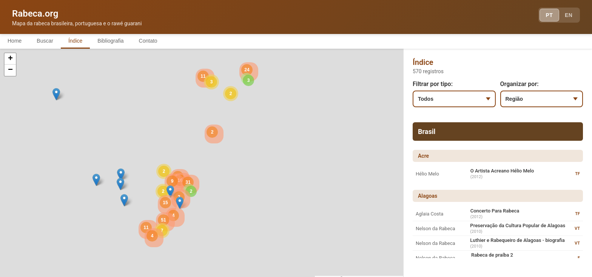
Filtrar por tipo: (433, 84)
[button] (121, 174)
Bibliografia (110, 41)
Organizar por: (519, 84)
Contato (148, 41)
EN (568, 15)
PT (549, 15)
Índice (75, 41)
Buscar (45, 41)
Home (15, 41)
